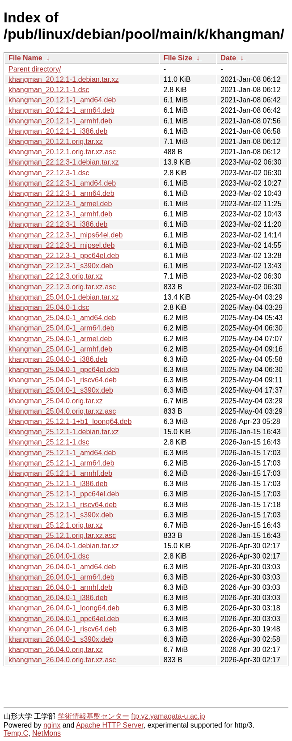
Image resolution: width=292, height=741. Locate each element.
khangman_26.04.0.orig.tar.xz (55, 649)
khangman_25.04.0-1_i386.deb (58, 359)
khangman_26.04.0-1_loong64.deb (63, 608)
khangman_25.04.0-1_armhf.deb (60, 349)
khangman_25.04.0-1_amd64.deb (62, 318)
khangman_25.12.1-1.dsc (48, 442)
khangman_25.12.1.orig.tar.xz (55, 525)
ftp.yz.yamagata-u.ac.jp (168, 716)
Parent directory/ (34, 69)
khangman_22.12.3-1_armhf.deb (60, 214)
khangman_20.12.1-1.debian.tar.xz (63, 79)
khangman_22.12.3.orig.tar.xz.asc (62, 287)
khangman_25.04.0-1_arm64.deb (61, 328)
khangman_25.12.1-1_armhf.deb (60, 473)
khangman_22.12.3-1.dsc (48, 173)
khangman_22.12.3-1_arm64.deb (61, 193)
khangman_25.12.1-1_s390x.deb (60, 515)
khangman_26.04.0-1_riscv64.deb (62, 629)
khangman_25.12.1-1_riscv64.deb (62, 504)
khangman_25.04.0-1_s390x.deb (60, 390)
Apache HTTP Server (110, 725)
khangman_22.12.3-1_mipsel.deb (61, 245)
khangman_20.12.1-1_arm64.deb (61, 110)
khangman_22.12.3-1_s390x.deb (60, 266)
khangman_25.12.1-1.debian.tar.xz (63, 432)
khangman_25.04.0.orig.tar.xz (55, 401)
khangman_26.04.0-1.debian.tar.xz (63, 546)
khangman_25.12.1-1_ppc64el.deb (63, 494)
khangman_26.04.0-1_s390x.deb (60, 639)
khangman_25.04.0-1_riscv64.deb (62, 380)
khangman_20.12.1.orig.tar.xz (55, 141)
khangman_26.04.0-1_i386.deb (58, 597)
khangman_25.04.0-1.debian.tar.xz (63, 297)
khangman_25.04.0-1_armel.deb (60, 339)
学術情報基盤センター (93, 716)
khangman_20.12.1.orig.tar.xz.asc (62, 152)
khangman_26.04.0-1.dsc (48, 556)
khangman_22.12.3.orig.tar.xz (55, 276)
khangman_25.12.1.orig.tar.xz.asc (62, 535)
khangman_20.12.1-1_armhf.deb (60, 121)
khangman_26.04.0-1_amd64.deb (62, 567)
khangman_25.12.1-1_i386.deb (58, 483)
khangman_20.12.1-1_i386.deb (58, 131)
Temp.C (16, 733)
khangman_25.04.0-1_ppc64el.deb (63, 369)
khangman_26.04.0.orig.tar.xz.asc (62, 660)
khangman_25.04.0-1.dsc (48, 307)
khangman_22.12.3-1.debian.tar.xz (63, 162)
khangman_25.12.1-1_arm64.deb (61, 463)
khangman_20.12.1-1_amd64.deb (62, 100)
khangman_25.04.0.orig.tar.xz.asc (62, 411)
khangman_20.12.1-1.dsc (48, 89)
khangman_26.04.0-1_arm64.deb (61, 577)
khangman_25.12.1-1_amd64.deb (62, 453)
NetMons (46, 733)
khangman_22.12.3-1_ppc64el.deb (63, 255)
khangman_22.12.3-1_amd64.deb (62, 183)
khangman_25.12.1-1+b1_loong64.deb (69, 421)
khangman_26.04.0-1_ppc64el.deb (63, 618)
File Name (25, 58)
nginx (51, 725)
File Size (178, 58)
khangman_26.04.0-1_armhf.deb (60, 587)
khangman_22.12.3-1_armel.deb (60, 203)
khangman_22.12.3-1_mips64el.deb (65, 235)
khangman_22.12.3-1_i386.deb (58, 224)
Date (228, 58)
